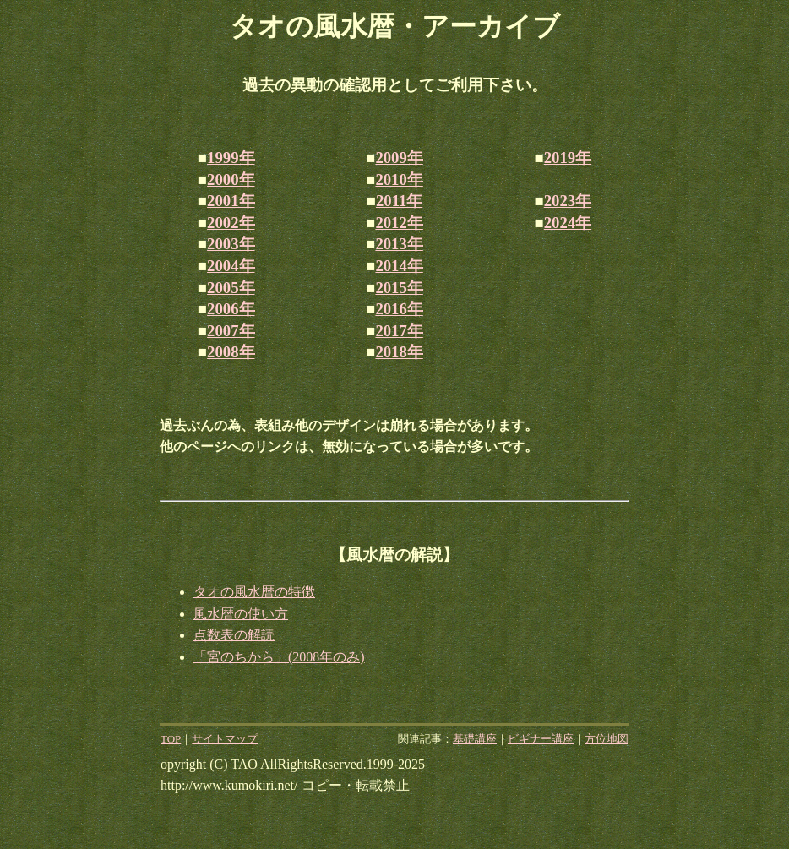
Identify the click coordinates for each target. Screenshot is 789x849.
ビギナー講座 (541, 738)
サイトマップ (225, 738)
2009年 (398, 157)
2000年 (230, 179)
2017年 (398, 331)
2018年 (398, 352)
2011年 (399, 201)
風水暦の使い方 (240, 614)
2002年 (230, 222)
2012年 (398, 222)
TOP (171, 738)
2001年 (230, 201)
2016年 (398, 309)
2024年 (567, 222)
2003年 (230, 244)
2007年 (230, 331)
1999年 (230, 157)
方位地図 (606, 738)
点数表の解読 (234, 635)
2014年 (398, 266)
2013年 (398, 244)
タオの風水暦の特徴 (254, 592)
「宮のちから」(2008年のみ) (279, 657)
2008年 (230, 352)
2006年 (230, 309)
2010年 (398, 179)
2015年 (398, 288)
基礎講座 (475, 738)
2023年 (567, 201)
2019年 (567, 157)
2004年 (230, 266)
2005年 (230, 288)
